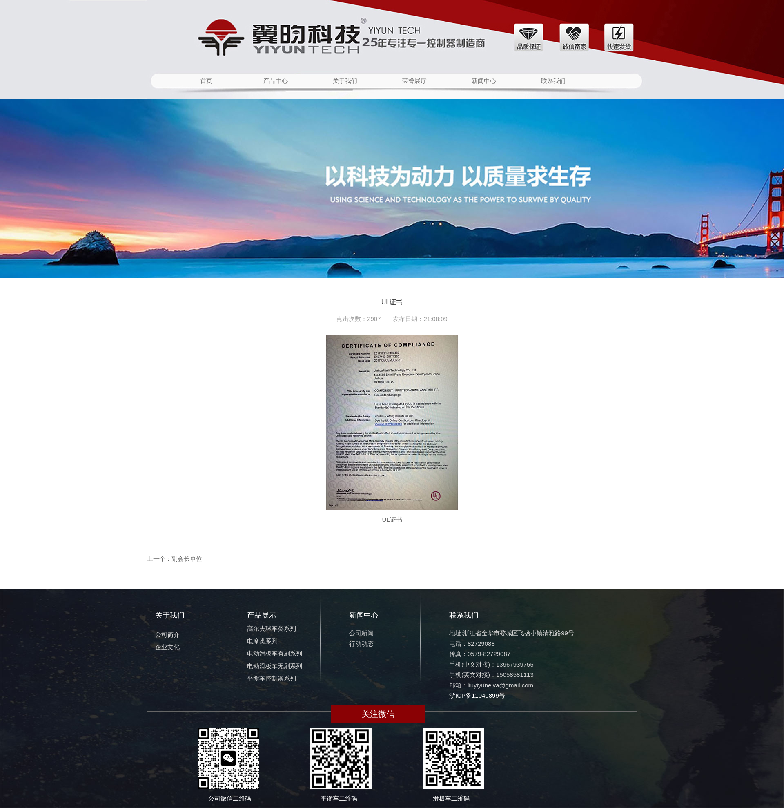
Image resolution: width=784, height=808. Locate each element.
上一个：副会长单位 (174, 558)
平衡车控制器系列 (271, 678)
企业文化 (167, 646)
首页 (206, 80)
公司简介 (167, 634)
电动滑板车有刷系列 (274, 653)
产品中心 (275, 80)
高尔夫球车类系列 (271, 628)
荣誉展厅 (414, 80)
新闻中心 (484, 80)
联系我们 (553, 80)
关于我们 (345, 80)
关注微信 (378, 714)
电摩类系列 (262, 641)
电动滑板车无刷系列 (274, 666)
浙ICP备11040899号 (477, 695)
